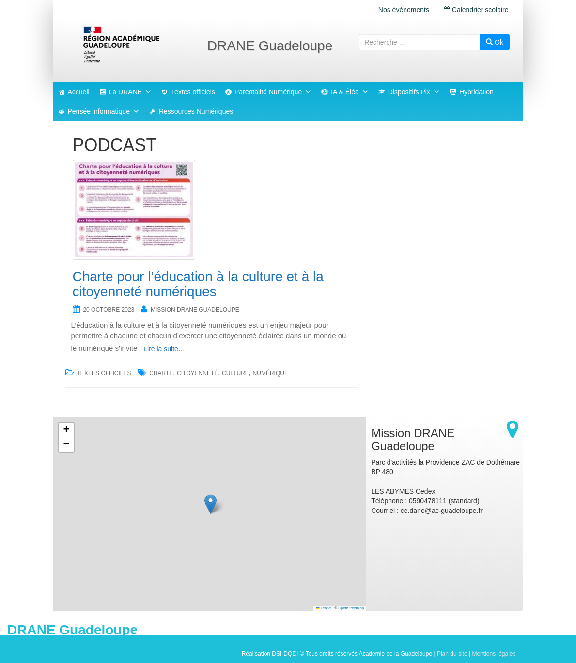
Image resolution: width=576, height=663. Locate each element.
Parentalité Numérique (272, 92)
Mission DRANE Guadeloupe (195, 309)
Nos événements (403, 10)
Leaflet (323, 608)
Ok (494, 42)
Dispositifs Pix (414, 92)
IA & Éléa (350, 92)
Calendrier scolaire (476, 10)
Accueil (79, 92)
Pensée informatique (104, 111)
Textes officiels (193, 92)
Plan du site (452, 653)
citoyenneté (197, 373)
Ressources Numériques (196, 111)
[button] (210, 504)
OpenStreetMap (351, 608)
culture (235, 373)
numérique (270, 373)
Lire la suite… (164, 349)
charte (161, 373)
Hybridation (476, 92)
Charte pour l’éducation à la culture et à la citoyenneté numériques (198, 284)
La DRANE (130, 92)
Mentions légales (493, 653)
